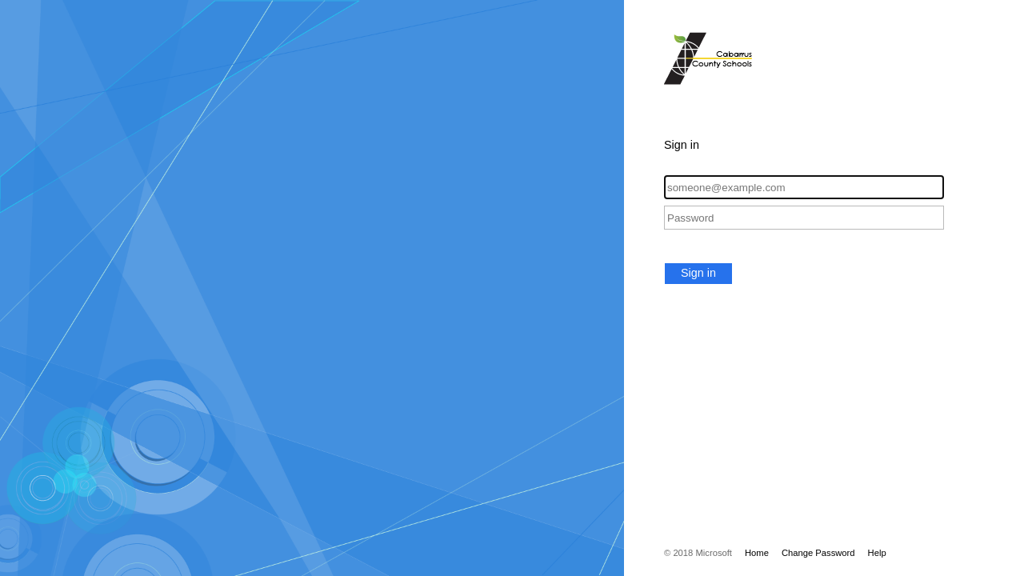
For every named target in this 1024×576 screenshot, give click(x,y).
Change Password (818, 553)
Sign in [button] (698, 272)
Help (877, 553)
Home (757, 553)
